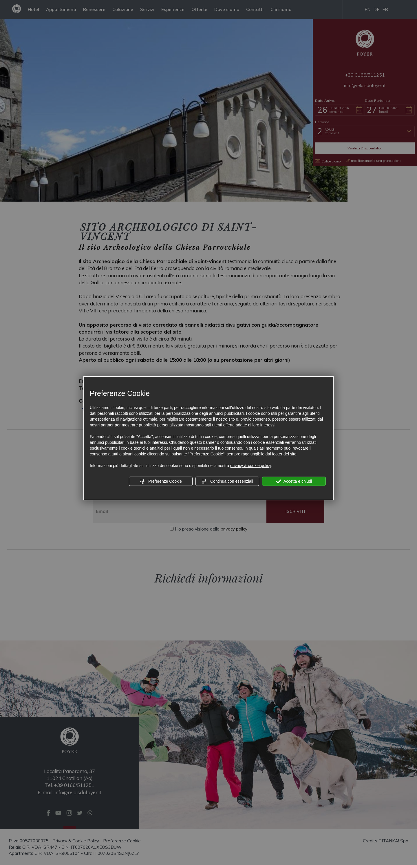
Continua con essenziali (227, 481)
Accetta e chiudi (294, 481)
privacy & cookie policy (250, 465)
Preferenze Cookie (161, 481)
